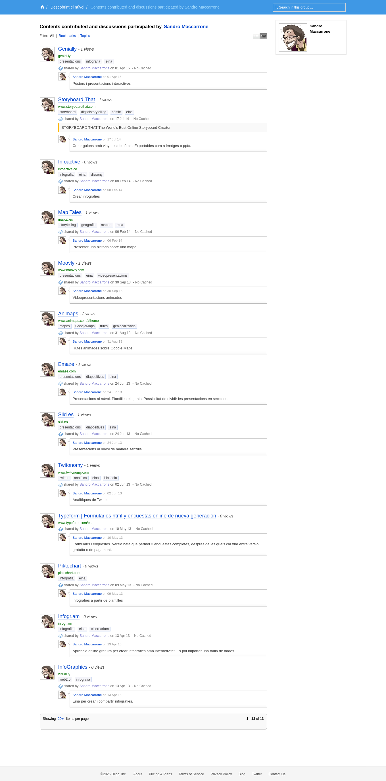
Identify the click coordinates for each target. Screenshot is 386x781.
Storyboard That (76, 99)
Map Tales (70, 212)
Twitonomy (70, 465)
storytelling (68, 225)
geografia (88, 225)
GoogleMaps (85, 326)
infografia (93, 61)
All (52, 36)
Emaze (66, 364)
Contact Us (277, 774)
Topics (85, 36)
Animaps (68, 313)
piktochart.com (69, 573)
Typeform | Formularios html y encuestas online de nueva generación (137, 516)
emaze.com (67, 371)
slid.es (63, 422)
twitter (64, 478)
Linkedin (110, 478)
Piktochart (69, 566)
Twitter (257, 774)
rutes (104, 326)
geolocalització (124, 326)
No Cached (142, 68)
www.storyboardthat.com (76, 107)
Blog (242, 774)
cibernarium (100, 629)
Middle (263, 36)
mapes (106, 225)
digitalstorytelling (94, 112)
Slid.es (66, 414)
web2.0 (65, 679)
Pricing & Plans (160, 774)
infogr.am (65, 623)
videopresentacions (113, 275)
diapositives (95, 377)
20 (61, 719)
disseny (97, 175)
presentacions (70, 61)
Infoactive (69, 162)
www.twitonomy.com (73, 473)
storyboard (68, 112)
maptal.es (65, 219)
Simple (256, 36)
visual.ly (64, 674)
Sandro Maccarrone (186, 26)
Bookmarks (67, 36)
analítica (80, 478)
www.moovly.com (71, 270)
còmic (116, 112)
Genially (67, 49)
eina (109, 61)
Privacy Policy (221, 774)
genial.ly (64, 56)
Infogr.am (69, 616)
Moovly (66, 263)
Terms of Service (191, 774)
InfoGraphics (72, 667)
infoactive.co (67, 169)
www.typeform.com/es (74, 523)
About (137, 774)
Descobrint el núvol (67, 7)
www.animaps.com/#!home (78, 321)
